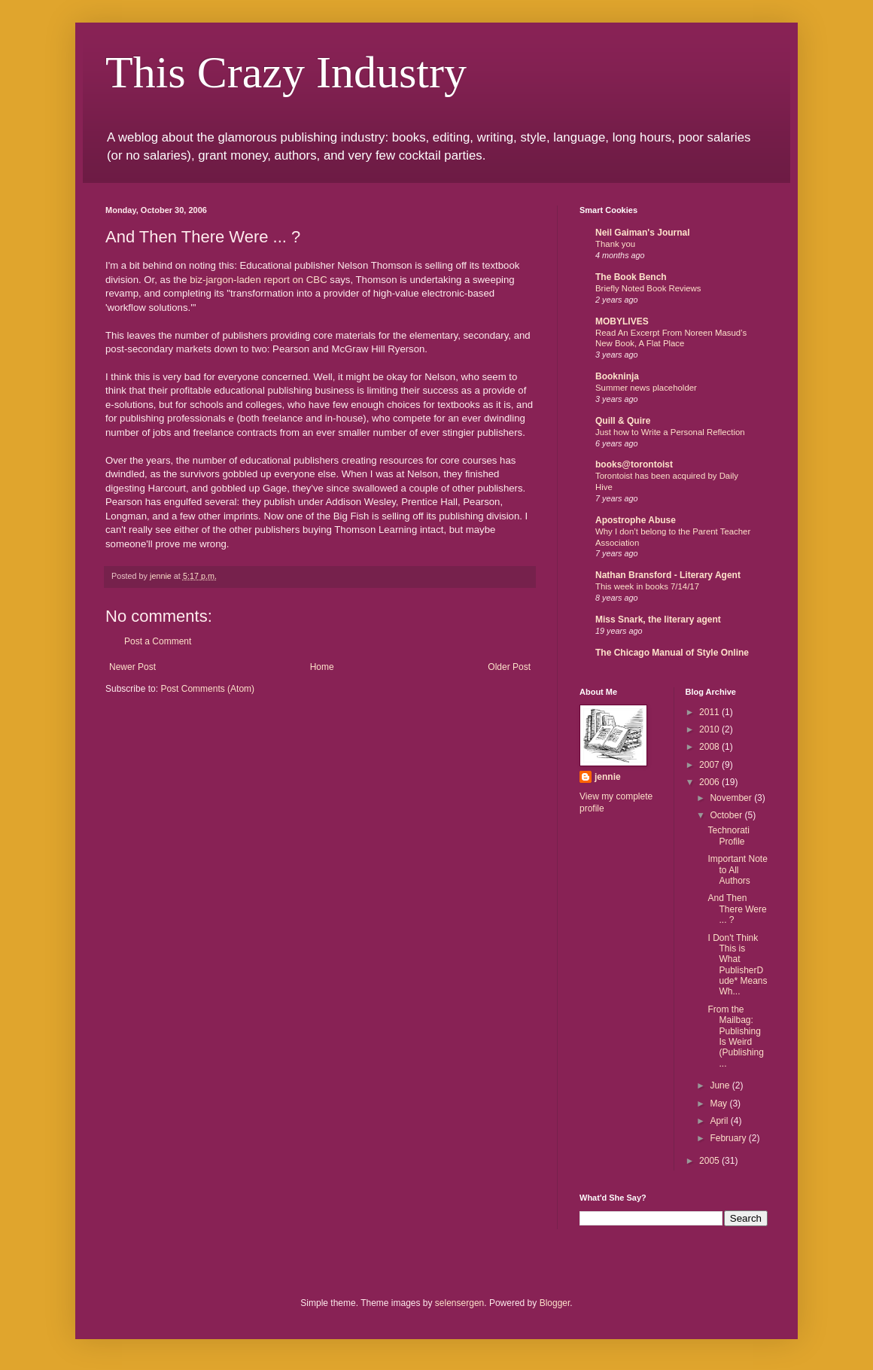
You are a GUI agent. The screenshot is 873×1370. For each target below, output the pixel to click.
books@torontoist (634, 464)
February (729, 1138)
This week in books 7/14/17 (647, 586)
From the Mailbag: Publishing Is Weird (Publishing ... (735, 1036)
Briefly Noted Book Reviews (648, 288)
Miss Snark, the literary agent (658, 619)
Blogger (555, 1303)
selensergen (459, 1303)
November (732, 798)
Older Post (509, 667)
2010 (710, 729)
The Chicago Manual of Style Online (672, 652)
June (721, 1085)
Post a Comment (157, 641)
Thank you (615, 243)
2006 (710, 782)
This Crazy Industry (286, 72)
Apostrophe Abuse (635, 520)
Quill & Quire (622, 421)
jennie (608, 777)
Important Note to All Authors (737, 870)
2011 (710, 712)
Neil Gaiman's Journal (642, 232)
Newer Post (132, 667)
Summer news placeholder (646, 387)
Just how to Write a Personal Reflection (670, 432)
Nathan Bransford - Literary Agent (668, 575)
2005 (710, 1160)
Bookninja (617, 376)
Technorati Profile (728, 835)
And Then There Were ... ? (736, 909)
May (719, 1103)
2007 (710, 765)
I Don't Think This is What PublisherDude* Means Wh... (737, 965)
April (720, 1121)
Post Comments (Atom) (207, 688)
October (727, 815)
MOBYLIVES (622, 321)
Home (322, 667)
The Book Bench (631, 277)
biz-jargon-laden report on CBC (258, 279)
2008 (710, 746)
